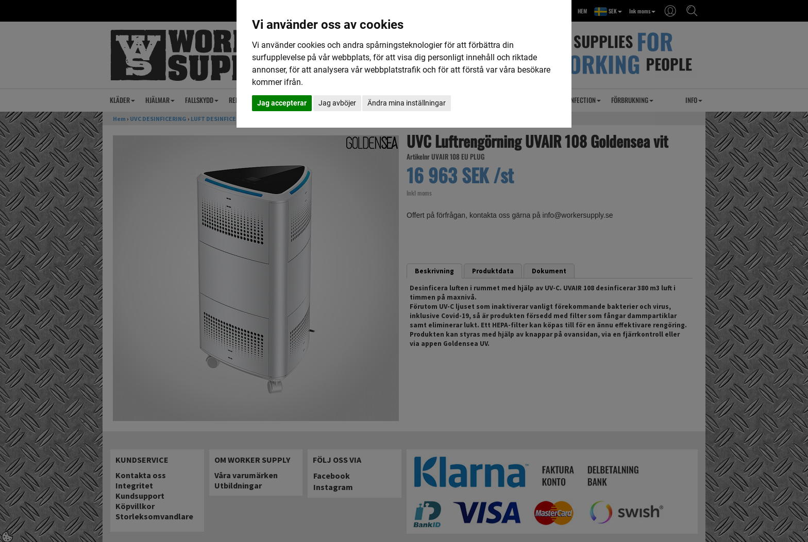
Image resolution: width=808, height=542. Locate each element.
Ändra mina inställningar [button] (406, 103)
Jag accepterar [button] (282, 103)
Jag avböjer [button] (337, 103)
